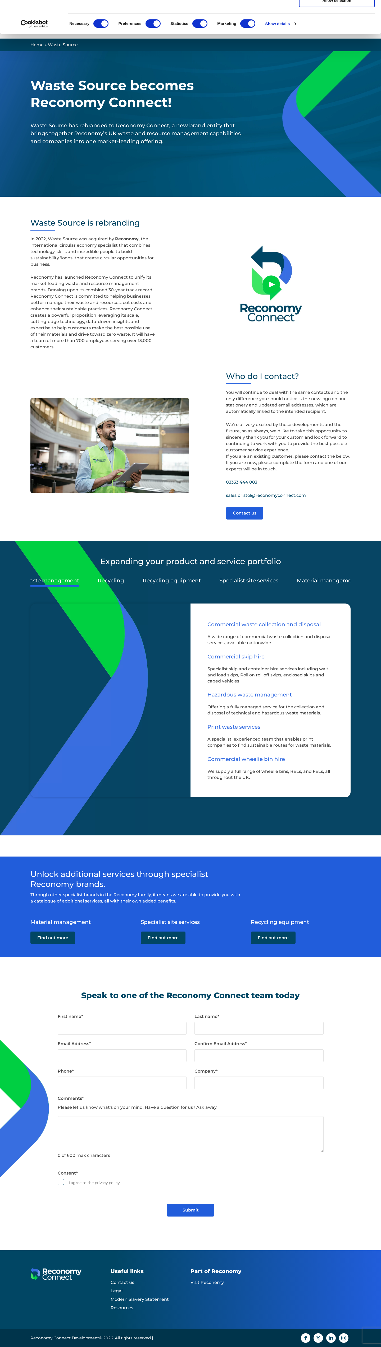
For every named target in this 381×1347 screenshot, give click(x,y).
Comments (71, 1098)
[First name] (122, 1028)
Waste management (51, 580)
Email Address (74, 1043)
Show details (277, 52)
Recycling (111, 580)
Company (206, 1071)
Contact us (244, 513)
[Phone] (122, 1083)
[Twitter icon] (318, 1338)
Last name (206, 1016)
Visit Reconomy (207, 1282)
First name (70, 1016)
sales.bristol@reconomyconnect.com (266, 495)
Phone (66, 1071)
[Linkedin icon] (331, 1338)
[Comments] (191, 1134)
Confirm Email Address (220, 1043)
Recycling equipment (172, 580)
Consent (68, 1173)
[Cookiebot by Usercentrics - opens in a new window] (34, 52)
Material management (327, 580)
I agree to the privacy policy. (94, 1182)
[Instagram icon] (343, 1338)
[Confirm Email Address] (259, 1055)
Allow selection (336, 28)
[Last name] (259, 1028)
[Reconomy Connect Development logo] (70, 1278)
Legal (117, 1290)
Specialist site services (248, 580)
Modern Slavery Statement (140, 1299)
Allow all (337, 13)
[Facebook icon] (305, 1338)
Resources (122, 1307)
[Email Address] (122, 1055)
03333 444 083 (241, 482)
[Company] (259, 1083)
